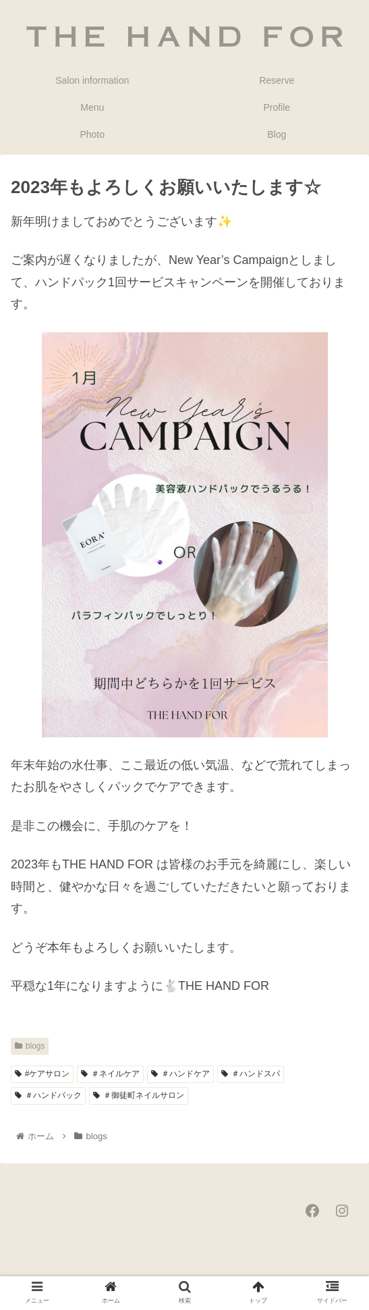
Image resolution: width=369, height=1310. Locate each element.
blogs (30, 1046)
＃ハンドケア (180, 1073)
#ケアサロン (42, 1073)
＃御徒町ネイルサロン (138, 1095)
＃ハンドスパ (250, 1073)
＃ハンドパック (48, 1095)
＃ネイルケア (110, 1073)
